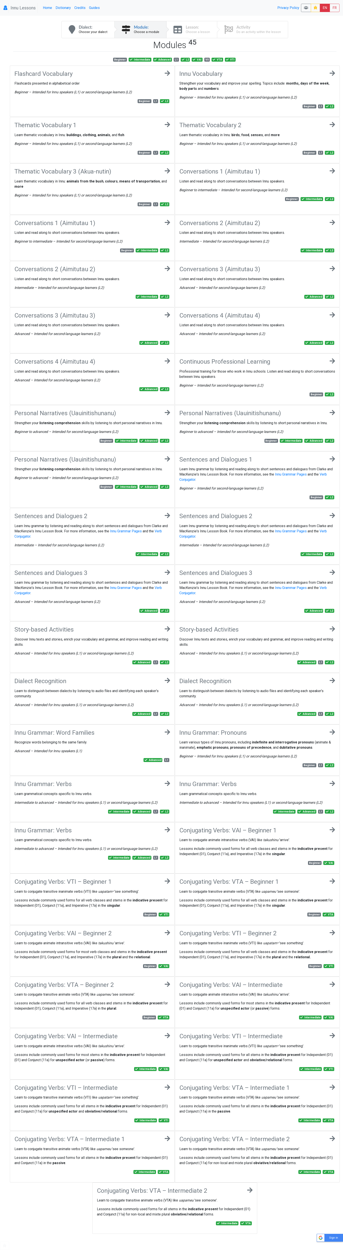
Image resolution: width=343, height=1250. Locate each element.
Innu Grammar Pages (291, 474)
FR (334, 8)
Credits (80, 8)
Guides (94, 8)
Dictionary (63, 8)
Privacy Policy (288, 8)
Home (47, 8)
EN (325, 8)
